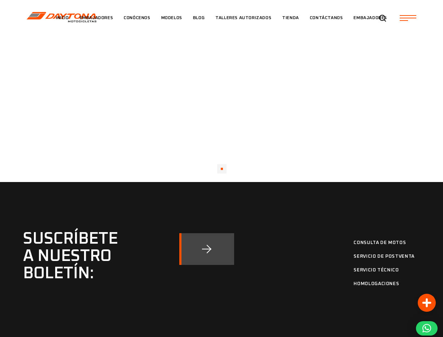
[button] (427, 328)
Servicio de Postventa (384, 256)
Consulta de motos (380, 242)
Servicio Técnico (376, 270)
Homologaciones (376, 283)
